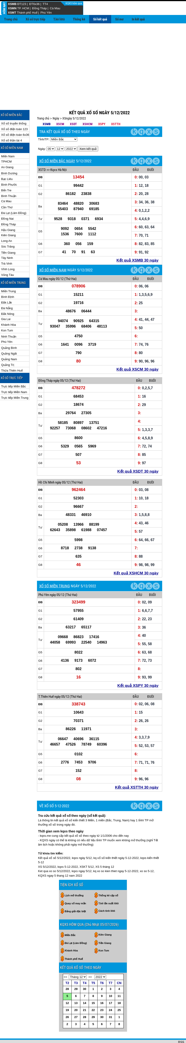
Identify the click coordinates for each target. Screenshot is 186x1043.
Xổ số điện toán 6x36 (15, 120)
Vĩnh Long (8, 254)
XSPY (101, 109)
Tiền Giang (8, 238)
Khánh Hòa (8, 310)
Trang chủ (10, 19)
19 (67, 995)
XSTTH (115, 109)
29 (75, 974)
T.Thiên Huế (46, 682)
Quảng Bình (9, 333)
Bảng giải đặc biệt (75, 896)
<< (65, 962)
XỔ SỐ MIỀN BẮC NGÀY (57, 146)
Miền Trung (8, 276)
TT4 (45, 4)
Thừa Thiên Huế (12, 355)
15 (93, 988)
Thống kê (79, 19)
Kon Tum (7, 315)
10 (110, 981)
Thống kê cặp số (108, 880)
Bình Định (7, 282)
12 (67, 988)
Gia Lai (5, 304)
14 (84, 988)
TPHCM (6, 146)
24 (110, 995)
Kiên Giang (8, 220)
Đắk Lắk (6, 287)
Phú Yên (46, 12)
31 (110, 1002)
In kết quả (138, 19)
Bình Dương (9, 158)
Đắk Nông (7, 299)
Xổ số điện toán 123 (14, 114)
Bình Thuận (8, 181)
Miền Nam (8, 141)
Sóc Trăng (8, 231)
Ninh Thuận (8, 321)
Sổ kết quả (100, 19)
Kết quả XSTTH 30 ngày (137, 773)
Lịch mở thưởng (74, 880)
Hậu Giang (8, 215)
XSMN (12, 8)
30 (84, 974)
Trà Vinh (6, 248)
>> (90, 962)
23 (101, 995)
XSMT (12, 12)
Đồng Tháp (39, 8)
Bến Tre (6, 175)
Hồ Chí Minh (46, 468)
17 (110, 988)
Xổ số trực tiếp (35, 19)
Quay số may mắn (75, 888)
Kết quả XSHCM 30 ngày (136, 558)
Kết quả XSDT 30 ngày (138, 457)
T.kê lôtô (59, 19)
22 (93, 995)
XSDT (73, 109)
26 (67, 1002)
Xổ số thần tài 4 (11, 125)
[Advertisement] (93, 57)
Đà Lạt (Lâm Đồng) (13, 198)
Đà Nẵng (7, 293)
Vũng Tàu (7, 260)
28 (67, 974)
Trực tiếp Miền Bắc (13, 371)
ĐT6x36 (34, 4)
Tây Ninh (7, 243)
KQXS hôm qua (74, 3)
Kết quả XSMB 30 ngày (137, 245)
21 (84, 995)
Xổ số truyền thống (13, 108)
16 (101, 988)
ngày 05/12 (56, 264)
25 (119, 995)
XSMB (12, 4)
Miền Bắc (70, 920)
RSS (181, 1027)
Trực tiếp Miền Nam (14, 377)
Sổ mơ (119, 19)
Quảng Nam (9, 344)
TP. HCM (23, 8)
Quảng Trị (7, 350)
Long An (6, 226)
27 (75, 1002)
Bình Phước (9, 170)
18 (119, 988)
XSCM (60, 109)
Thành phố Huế (27, 12)
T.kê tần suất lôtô (108, 888)
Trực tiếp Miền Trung (14, 383)
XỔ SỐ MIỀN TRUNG (54, 571)
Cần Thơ (6, 192)
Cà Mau (55, 8)
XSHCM (88, 109)
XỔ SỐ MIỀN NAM (52, 255)
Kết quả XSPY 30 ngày (138, 671)
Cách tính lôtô (106, 896)
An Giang (7, 152)
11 (119, 981)
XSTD (42, 155)
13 (75, 988)
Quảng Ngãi (9, 338)
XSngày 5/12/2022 (74, 103)
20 (75, 995)
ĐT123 (21, 4)
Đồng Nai (7, 204)
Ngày (56, 103)
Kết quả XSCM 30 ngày (137, 355)
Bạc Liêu (6, 164)
